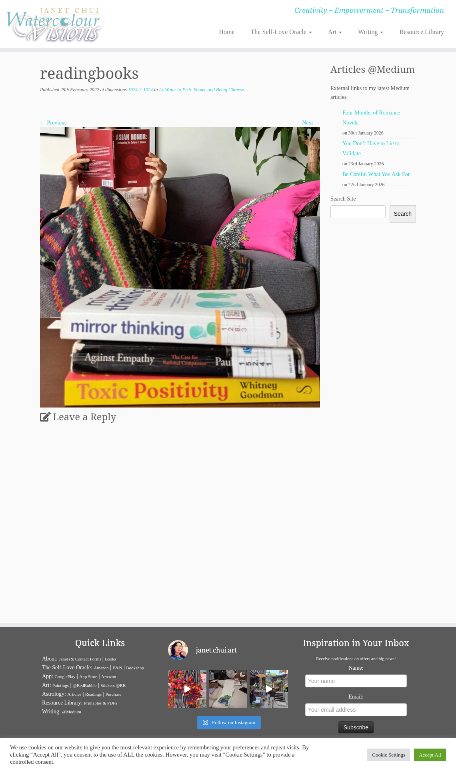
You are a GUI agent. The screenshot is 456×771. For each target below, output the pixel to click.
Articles (74, 694)
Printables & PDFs (100, 703)
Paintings (60, 685)
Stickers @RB (113, 685)
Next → (311, 123)
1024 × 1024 (140, 89)
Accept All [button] (430, 755)
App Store (88, 676)
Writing (370, 31)
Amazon (101, 667)
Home (226, 31)
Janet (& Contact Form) (80, 659)
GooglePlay (65, 676)
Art (335, 31)
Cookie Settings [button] (388, 755)
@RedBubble (85, 685)
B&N (117, 667)
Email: (355, 697)
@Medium (71, 711)
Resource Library (421, 31)
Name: (355, 668)
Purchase (114, 694)
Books (110, 659)
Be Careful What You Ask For (376, 174)
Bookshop (135, 667)
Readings (93, 694)
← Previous (53, 123)
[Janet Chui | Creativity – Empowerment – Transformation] (53, 24)
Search (403, 214)
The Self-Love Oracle (281, 31)
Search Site (343, 199)
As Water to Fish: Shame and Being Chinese (201, 89)
